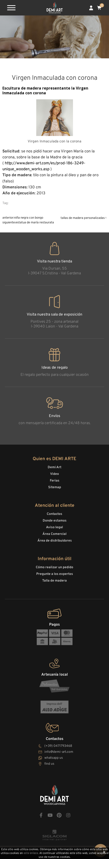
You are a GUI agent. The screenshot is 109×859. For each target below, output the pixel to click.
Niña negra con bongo (28, 218)
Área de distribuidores (54, 541)
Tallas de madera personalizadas (83, 218)
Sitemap (54, 487)
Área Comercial (54, 534)
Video (54, 474)
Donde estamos (55, 521)
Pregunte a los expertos (54, 574)
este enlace (31, 853)
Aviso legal (54, 527)
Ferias (54, 481)
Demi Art (54, 467)
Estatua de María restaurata (35, 223)
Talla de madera (54, 581)
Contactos (54, 514)
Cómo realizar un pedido (54, 567)
